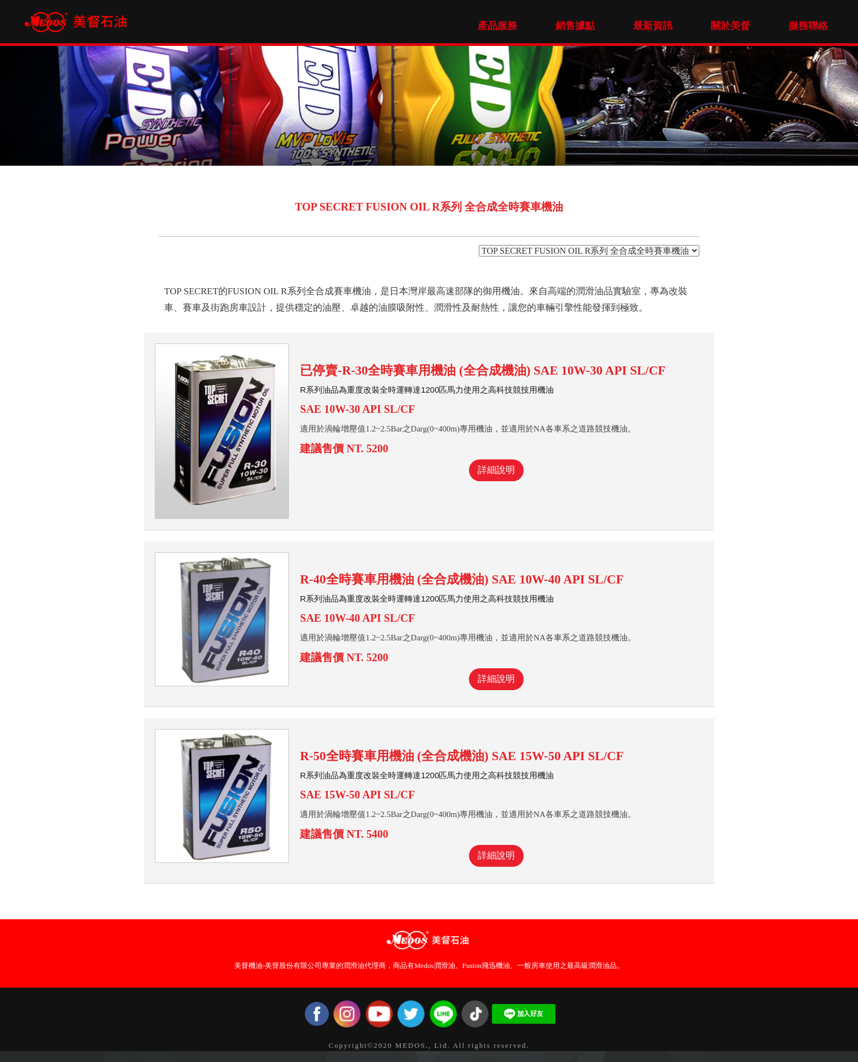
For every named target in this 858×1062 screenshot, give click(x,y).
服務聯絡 (808, 25)
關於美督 (730, 25)
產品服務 (497, 25)
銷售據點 (575, 25)
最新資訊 (653, 25)
